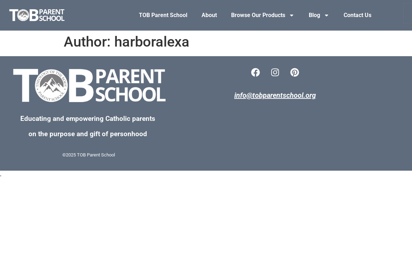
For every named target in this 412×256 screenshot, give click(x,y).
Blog (319, 15)
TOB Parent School (163, 15)
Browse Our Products (262, 15)
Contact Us (357, 15)
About (209, 15)
